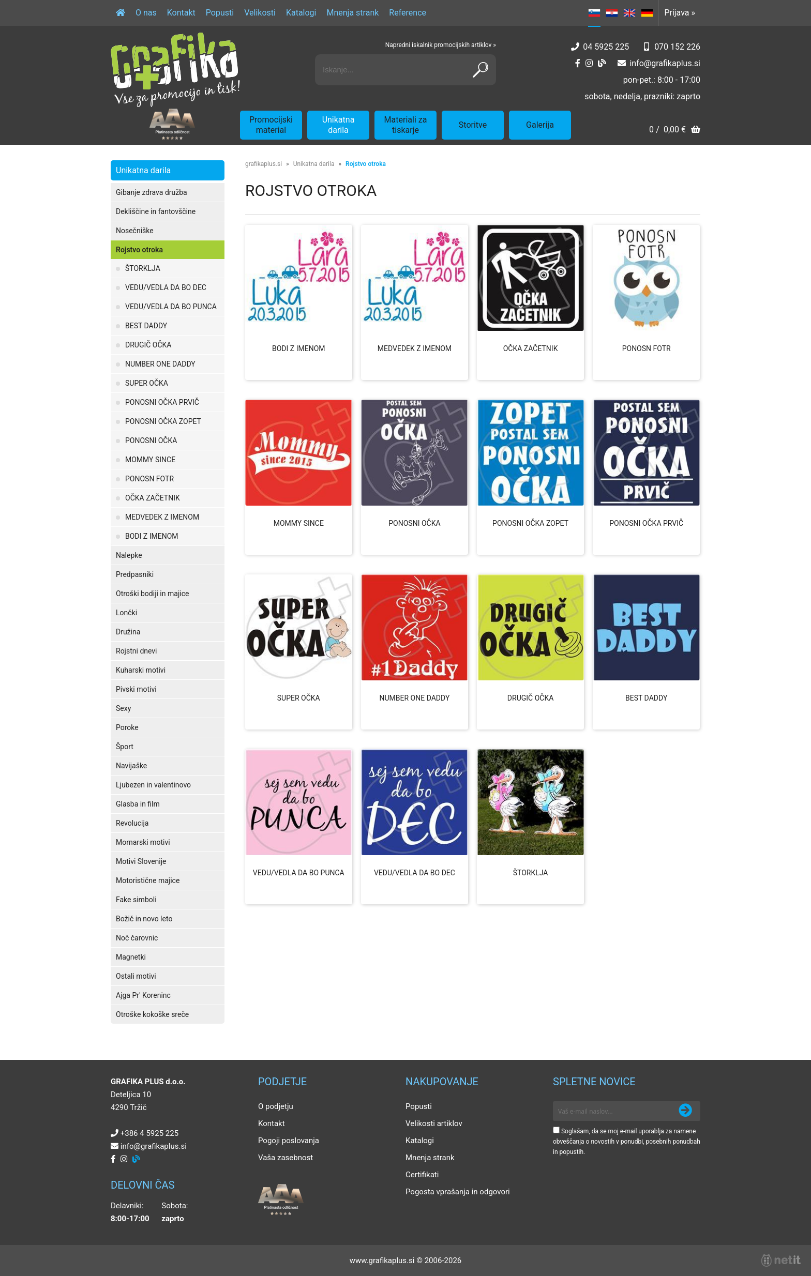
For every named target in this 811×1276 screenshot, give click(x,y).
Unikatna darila (338, 125)
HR (612, 13)
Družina (128, 632)
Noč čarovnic (137, 938)
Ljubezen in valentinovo (153, 785)
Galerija (540, 125)
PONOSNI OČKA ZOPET (163, 421)
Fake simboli (136, 899)
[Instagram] (589, 63)
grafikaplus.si (263, 164)
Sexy (123, 708)
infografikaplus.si (664, 63)
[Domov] (120, 13)
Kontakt (181, 13)
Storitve (473, 125)
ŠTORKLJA (142, 268)
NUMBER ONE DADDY (160, 364)
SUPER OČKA (146, 383)
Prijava (679, 13)
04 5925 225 (606, 47)
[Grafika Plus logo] (175, 70)
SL (594, 13)
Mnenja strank (352, 13)
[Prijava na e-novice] (685, 1111)
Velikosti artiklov (434, 1123)
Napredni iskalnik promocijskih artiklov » (440, 45)
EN (629, 13)
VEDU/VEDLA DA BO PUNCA (171, 306)
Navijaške (131, 766)
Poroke (127, 727)
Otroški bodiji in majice (152, 593)
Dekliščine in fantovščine (156, 211)
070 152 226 (677, 47)
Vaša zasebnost (285, 1157)
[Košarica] (674, 130)
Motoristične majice (147, 880)
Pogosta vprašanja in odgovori (458, 1191)
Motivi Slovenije (141, 861)
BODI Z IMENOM (151, 536)
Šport (124, 746)
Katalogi (301, 13)
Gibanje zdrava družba (151, 192)
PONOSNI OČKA (151, 440)
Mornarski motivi (143, 842)
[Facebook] (577, 63)
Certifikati (422, 1174)
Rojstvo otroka (139, 250)
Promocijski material (271, 125)
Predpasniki (135, 574)
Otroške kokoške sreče (152, 1014)
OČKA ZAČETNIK (152, 498)
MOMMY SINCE (150, 459)
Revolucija (132, 823)
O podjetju (275, 1106)
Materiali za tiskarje (405, 125)
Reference (407, 13)
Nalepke (129, 555)
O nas (146, 13)
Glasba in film (138, 804)
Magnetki (131, 957)
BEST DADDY (146, 326)
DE (647, 13)
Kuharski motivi (141, 670)
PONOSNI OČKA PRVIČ (162, 402)
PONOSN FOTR (149, 479)
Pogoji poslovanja (288, 1140)
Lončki (126, 613)
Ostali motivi (136, 976)
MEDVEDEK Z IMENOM (162, 517)
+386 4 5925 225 (149, 1133)
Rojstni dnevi (136, 651)
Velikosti (260, 13)
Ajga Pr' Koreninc (143, 995)
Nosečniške (135, 230)
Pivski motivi (136, 689)
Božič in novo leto (144, 919)
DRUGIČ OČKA (148, 345)
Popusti (220, 13)
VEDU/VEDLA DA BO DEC (165, 287)
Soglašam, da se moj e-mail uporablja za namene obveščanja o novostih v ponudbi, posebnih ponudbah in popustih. (626, 1142)
